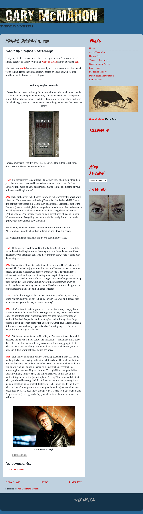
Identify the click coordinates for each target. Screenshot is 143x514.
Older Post (75, 482)
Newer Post (12, 482)
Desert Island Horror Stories (101, 76)
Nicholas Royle (49, 61)
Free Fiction (94, 68)
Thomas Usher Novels (99, 60)
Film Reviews (95, 79)
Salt (77, 61)
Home (44, 482)
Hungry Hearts (95, 56)
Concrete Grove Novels (99, 64)
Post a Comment (16, 469)
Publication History (97, 72)
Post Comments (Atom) (28, 488)
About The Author (97, 52)
